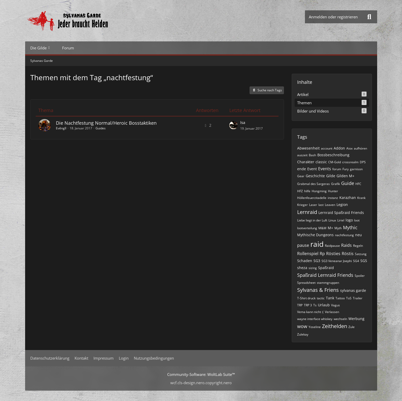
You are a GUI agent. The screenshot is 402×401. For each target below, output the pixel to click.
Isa (242, 122)
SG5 (363, 260)
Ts (315, 305)
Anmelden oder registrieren (333, 16)
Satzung (361, 254)
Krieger (302, 205)
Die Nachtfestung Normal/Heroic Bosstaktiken (106, 123)
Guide (347, 183)
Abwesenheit (308, 148)
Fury (345, 169)
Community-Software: (201, 374)
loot (357, 220)
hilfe (307, 191)
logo (349, 220)
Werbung (356, 318)
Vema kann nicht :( (310, 312)
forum (336, 169)
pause (303, 245)
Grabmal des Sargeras (313, 184)
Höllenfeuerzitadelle (311, 198)
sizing (313, 268)
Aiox (349, 148)
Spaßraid (326, 267)
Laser (313, 205)
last (321, 205)
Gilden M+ (345, 175)
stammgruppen (328, 282)
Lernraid (307, 212)
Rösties (333, 253)
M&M (322, 228)
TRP (300, 305)
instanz (333, 198)
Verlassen (332, 312)
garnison (356, 169)
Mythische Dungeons (315, 234)
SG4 (356, 261)
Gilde (330, 175)
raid (317, 244)
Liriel (340, 220)
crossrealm (350, 162)
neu (358, 234)
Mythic (350, 227)
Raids (346, 245)
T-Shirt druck (306, 298)
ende (301, 168)
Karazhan (347, 197)
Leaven (330, 205)
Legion (342, 204)
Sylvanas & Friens (318, 289)
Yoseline (315, 327)
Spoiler (360, 275)
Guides (101, 128)
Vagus (335, 305)
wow (302, 326)
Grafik (335, 184)
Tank (330, 297)
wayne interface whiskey (314, 319)
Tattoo (340, 298)
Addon (339, 148)
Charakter (305, 161)
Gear (300, 176)
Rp (322, 253)
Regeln (358, 245)
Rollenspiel (307, 253)
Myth (338, 228)
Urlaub (324, 304)
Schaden (304, 260)
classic (321, 161)
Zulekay (302, 334)
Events (324, 169)
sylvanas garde (353, 290)
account (326, 148)
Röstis (348, 253)
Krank (361, 198)
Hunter (333, 191)
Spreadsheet (306, 282)
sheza (302, 267)
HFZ (300, 191)
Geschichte (315, 175)
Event (312, 168)
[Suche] (369, 16)
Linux (332, 220)
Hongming (319, 191)
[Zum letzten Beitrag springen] (233, 125)
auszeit (302, 155)
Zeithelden (334, 326)
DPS (363, 162)
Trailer (357, 298)
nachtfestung (344, 235)
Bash (312, 155)
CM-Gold (334, 162)
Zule (351, 327)
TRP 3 (308, 305)
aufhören (360, 148)
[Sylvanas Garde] (83, 20)
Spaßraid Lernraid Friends (325, 275)
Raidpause (332, 245)
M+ (330, 227)
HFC (358, 184)
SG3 (316, 260)
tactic (321, 298)
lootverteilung (307, 228)
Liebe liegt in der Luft (312, 220)
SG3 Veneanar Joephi (336, 261)
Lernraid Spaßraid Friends (341, 212)
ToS (349, 298)
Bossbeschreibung (333, 154)
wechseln (340, 319)
